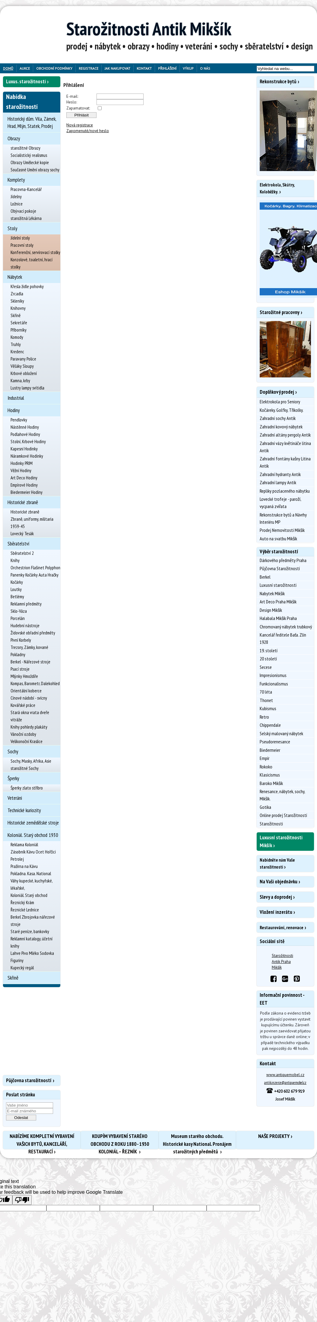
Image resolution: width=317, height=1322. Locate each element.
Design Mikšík (271, 610)
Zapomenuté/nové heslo (87, 130)
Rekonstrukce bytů (278, 81)
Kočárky (17, 582)
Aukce (25, 68)
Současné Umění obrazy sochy (35, 170)
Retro (264, 717)
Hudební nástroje (25, 625)
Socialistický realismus (29, 155)
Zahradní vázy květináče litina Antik (285, 446)
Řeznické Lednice (25, 910)
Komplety (16, 179)
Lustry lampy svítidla (27, 388)
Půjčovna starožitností (29, 1080)
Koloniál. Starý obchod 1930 (33, 835)
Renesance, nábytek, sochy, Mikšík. (282, 795)
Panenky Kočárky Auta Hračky (35, 575)
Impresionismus (273, 675)
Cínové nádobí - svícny (29, 698)
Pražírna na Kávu (24, 866)
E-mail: (72, 96)
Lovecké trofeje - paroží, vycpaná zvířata (280, 502)
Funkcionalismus (274, 684)
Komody (17, 337)
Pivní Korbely (21, 640)
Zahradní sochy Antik (278, 418)
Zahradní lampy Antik (278, 482)
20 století (268, 659)
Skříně (16, 315)
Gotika (265, 807)
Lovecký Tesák (22, 533)
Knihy (15, 560)
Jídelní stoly (20, 238)
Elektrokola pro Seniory (280, 402)
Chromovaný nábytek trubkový (286, 627)
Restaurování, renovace (281, 927)
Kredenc (17, 351)
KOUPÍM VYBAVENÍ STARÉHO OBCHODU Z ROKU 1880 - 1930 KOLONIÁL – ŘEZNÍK (119, 1141)
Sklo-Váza (19, 611)
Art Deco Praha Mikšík (278, 602)
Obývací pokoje (23, 211)
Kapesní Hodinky (24, 449)
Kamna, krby (20, 380)
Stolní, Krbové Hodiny (28, 441)
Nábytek (15, 277)
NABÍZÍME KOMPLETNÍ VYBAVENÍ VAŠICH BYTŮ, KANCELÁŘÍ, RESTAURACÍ (42, 1141)
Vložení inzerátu (276, 912)
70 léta (266, 692)
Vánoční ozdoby (23, 734)
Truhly (16, 344)
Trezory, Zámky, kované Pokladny (29, 650)
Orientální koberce (26, 691)
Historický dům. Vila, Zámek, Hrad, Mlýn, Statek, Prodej (32, 122)
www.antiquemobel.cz (285, 1074)
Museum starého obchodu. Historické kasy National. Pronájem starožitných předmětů (197, 1141)
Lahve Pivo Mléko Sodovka (32, 953)
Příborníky (19, 330)
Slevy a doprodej (276, 897)
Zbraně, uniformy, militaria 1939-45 (32, 522)
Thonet (266, 700)
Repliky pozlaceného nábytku (285, 491)
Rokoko (266, 767)
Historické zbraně (23, 502)
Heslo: (71, 102)
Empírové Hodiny (24, 485)
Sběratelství (18, 543)
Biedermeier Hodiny (27, 492)
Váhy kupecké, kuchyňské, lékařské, (31, 884)
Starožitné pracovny (280, 312)
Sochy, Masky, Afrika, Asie (31, 761)
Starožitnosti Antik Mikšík (148, 28)
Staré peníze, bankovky (30, 931)
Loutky (16, 589)
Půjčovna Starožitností (280, 568)
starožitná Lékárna (26, 218)
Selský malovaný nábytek (281, 733)
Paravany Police (23, 359)
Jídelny (16, 196)
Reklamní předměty (26, 604)
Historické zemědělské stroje (33, 822)
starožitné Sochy (25, 768)
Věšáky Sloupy (22, 366)
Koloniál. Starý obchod (29, 895)
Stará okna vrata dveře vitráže (30, 716)
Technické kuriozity (24, 810)
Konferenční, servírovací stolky (35, 252)
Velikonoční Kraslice (27, 741)
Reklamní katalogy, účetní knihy (31, 942)
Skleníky (17, 301)
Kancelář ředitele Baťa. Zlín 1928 (283, 638)
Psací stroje (20, 669)
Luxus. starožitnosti (26, 81)
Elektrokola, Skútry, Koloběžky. (277, 188)
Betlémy (17, 596)
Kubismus (268, 708)
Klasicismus (270, 775)
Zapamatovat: (78, 108)
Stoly (12, 228)
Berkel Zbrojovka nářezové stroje (33, 920)
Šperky (13, 778)
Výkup (188, 68)
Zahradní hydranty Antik (280, 474)
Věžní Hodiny (21, 470)
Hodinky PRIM (22, 463)
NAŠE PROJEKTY (274, 1136)
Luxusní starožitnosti (278, 585)
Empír (264, 758)
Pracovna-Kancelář (26, 189)
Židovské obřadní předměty (33, 633)
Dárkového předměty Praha (283, 560)
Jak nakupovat (117, 68)
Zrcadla (17, 294)
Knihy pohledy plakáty (29, 727)
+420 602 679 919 (285, 1091)
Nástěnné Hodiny (25, 427)
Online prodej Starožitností (283, 815)
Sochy (13, 751)
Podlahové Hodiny (25, 434)
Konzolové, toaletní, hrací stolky (31, 263)
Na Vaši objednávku (278, 881)
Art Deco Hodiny (24, 478)
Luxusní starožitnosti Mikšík (281, 841)
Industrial (16, 398)
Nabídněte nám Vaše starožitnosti (277, 863)
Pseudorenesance (275, 742)
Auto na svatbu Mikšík (278, 538)
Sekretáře (19, 323)
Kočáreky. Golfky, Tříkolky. (281, 410)
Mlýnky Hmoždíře (24, 676)
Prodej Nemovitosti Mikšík (282, 530)
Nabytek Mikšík (272, 593)
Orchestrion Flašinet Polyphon (35, 567)
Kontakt (144, 68)
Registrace (88, 68)
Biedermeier (270, 750)
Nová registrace (79, 125)
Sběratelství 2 (22, 553)
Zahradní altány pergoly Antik (285, 435)
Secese (266, 667)
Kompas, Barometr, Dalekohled (35, 683)
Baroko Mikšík (271, 783)
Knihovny (18, 308)
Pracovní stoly (22, 245)
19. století (268, 650)
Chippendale (270, 725)
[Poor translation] (22, 1200)
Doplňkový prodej (277, 392)
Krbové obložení (24, 373)
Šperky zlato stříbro (27, 788)
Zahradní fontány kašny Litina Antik (285, 462)
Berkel (265, 577)
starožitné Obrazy (25, 148)
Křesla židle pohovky (27, 286)
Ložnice (17, 204)
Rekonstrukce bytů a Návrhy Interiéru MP (283, 518)
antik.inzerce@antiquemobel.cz (285, 1082)
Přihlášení (167, 68)
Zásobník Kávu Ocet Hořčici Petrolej (33, 855)
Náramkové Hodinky (27, 456)
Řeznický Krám (22, 902)
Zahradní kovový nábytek (281, 427)
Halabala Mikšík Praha (278, 618)
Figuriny (17, 960)
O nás (205, 68)
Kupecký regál (22, 968)
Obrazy (14, 138)
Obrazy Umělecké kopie (30, 162)
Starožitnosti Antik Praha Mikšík (282, 961)
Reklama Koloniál (24, 844)
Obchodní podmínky (54, 68)
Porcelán (18, 618)
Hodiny (14, 410)
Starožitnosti (271, 824)
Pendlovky (19, 420)
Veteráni (15, 798)
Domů (8, 68)
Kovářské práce (23, 705)
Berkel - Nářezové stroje (30, 662)
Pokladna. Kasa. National (31, 873)
